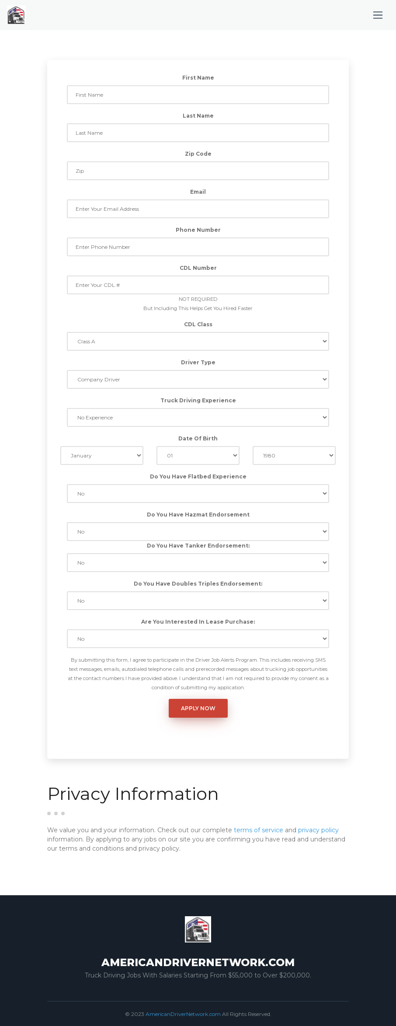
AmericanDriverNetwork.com (183, 1014)
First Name (198, 77)
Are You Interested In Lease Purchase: (198, 621)
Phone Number (198, 230)
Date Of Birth (198, 438)
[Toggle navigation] (378, 15)
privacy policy (318, 830)
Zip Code (198, 153)
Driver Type (198, 362)
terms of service (258, 830)
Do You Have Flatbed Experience (198, 476)
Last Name (198, 115)
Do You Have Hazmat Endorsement (198, 514)
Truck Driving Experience (198, 400)
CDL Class (198, 324)
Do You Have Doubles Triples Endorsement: (198, 583)
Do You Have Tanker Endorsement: (198, 545)
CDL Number (198, 268)
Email (198, 191)
